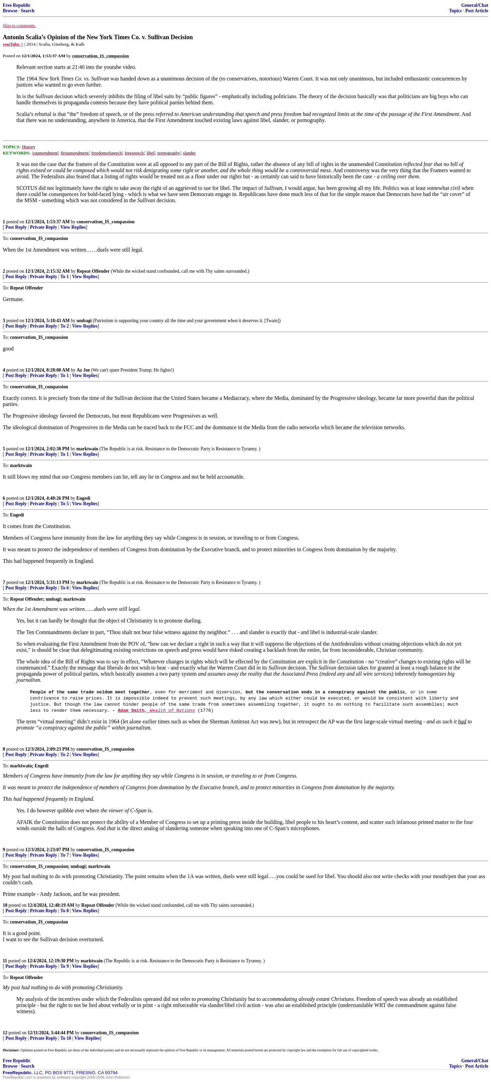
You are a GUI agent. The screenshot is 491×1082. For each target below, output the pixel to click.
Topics (455, 10)
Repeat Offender (93, 271)
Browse (10, 10)
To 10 (65, 1038)
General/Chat (474, 5)
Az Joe (83, 370)
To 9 (64, 966)
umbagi (84, 320)
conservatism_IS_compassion (106, 221)
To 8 (64, 910)
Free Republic (17, 5)
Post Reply (16, 227)
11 (5, 960)
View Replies (73, 227)
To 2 (64, 326)
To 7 (64, 855)
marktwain (87, 448)
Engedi (83, 498)
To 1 (64, 276)
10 (5, 905)
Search (27, 10)
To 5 (64, 503)
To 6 (64, 587)
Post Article (476, 10)
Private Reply (43, 227)
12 (5, 1032)
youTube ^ (13, 44)
